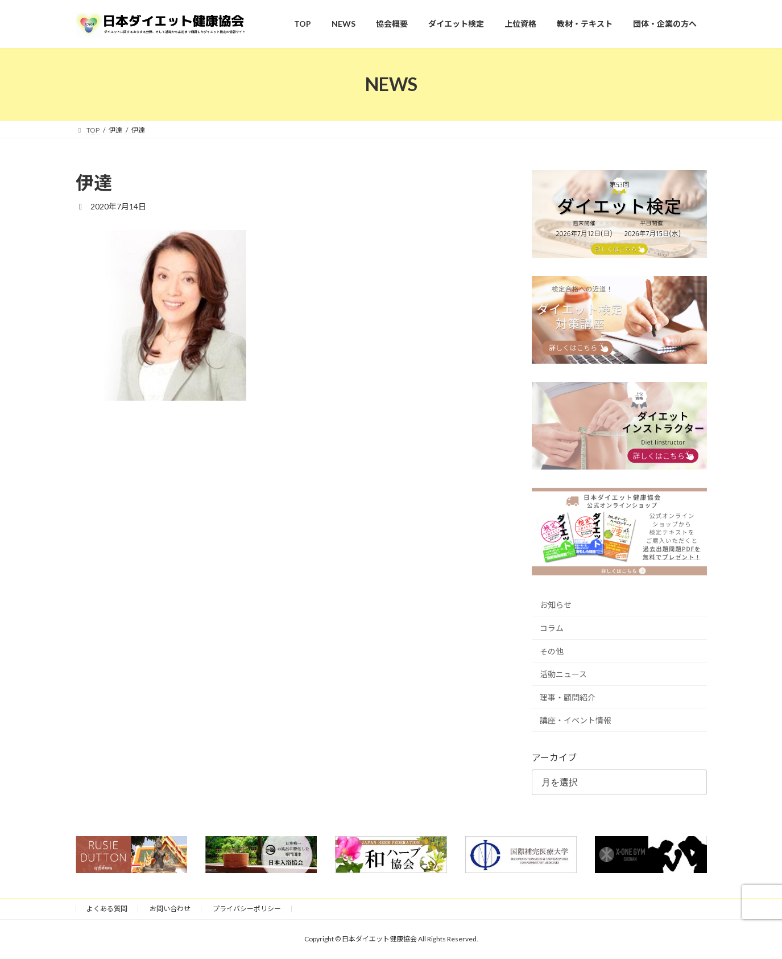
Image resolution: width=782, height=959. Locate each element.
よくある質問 (106, 908)
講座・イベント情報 (575, 720)
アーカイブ (554, 757)
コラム (552, 628)
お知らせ (556, 605)
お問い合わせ (170, 908)
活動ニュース (563, 674)
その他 (552, 651)
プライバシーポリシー (247, 908)
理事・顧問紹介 (567, 697)
